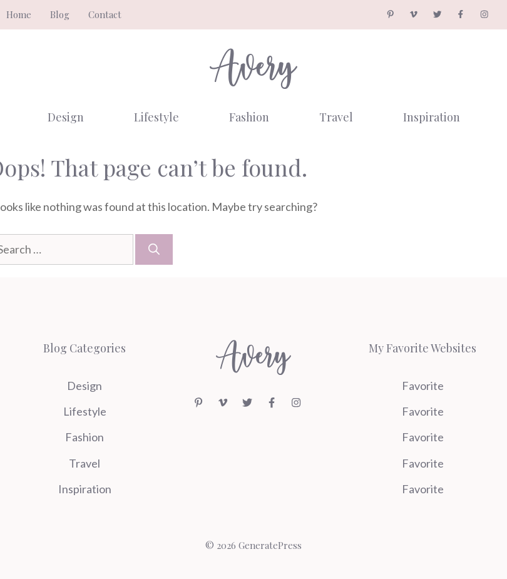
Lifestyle (156, 117)
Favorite (423, 385)
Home (18, 14)
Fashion (249, 117)
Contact (104, 14)
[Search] (154, 249)
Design (66, 117)
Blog (59, 14)
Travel (336, 117)
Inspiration (431, 117)
